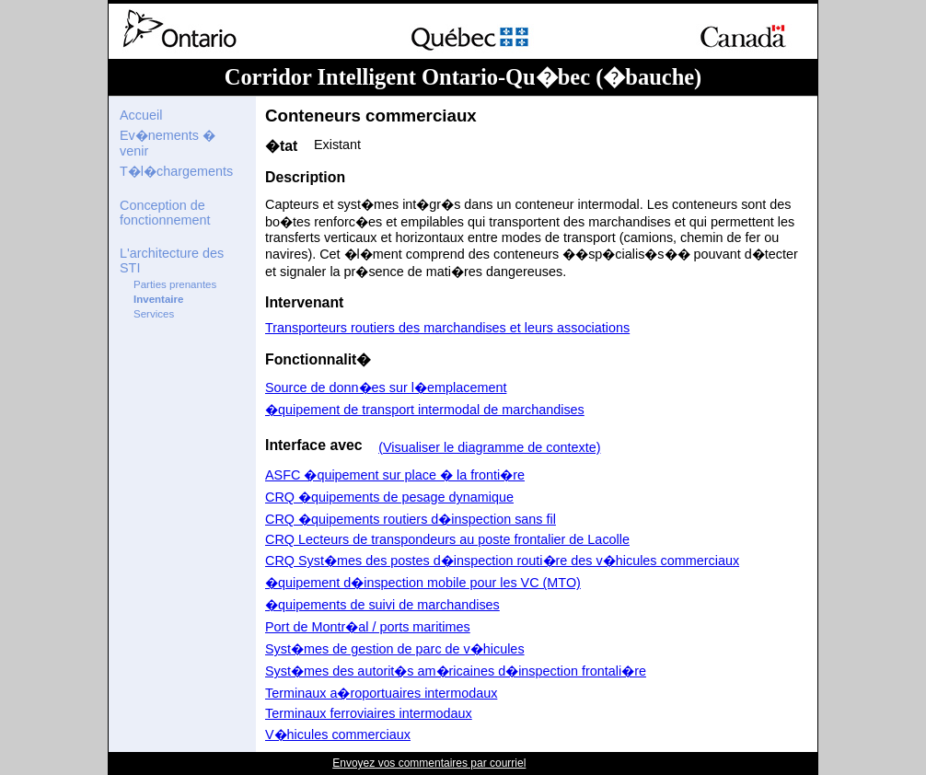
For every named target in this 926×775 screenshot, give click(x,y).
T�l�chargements (176, 171)
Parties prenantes (174, 284)
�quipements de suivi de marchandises (382, 604)
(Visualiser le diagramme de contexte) (489, 447)
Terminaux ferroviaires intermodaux (368, 713)
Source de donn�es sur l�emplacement (385, 387)
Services (153, 313)
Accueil (141, 115)
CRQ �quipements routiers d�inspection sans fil (410, 519)
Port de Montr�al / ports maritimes (367, 626)
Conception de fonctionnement (165, 212)
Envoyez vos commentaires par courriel (429, 763)
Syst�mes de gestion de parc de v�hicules (395, 649)
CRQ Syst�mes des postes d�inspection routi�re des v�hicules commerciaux (502, 560)
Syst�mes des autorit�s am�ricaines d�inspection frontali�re (455, 671)
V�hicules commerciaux (338, 734)
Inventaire (158, 299)
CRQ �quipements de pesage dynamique (389, 497)
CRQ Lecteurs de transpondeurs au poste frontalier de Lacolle (447, 539)
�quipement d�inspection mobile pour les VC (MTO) (423, 582)
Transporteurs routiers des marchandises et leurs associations (447, 327)
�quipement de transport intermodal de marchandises (425, 409)
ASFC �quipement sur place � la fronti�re (395, 475)
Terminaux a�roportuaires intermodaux (381, 693)
